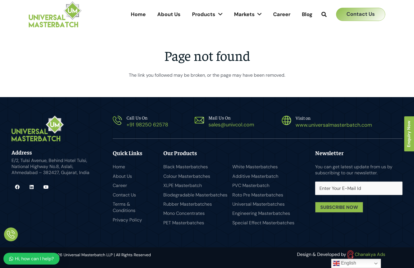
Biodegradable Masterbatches (195, 195)
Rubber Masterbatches (187, 204)
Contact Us (124, 195)
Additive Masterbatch (255, 176)
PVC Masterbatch (250, 185)
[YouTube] (46, 187)
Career (120, 185)
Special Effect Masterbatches (263, 223)
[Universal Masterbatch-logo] (55, 14)
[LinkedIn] (31, 187)
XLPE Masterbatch (182, 185)
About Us (122, 176)
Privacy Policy (127, 220)
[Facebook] (17, 187)
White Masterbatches (255, 167)
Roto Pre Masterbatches (257, 195)
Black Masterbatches (185, 167)
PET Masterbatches (183, 223)
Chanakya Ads (366, 254)
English (344, 263)
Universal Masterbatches (258, 204)
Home (119, 167)
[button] (324, 14)
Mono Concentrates (184, 213)
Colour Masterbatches (186, 176)
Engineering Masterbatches (261, 213)
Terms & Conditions (124, 207)
